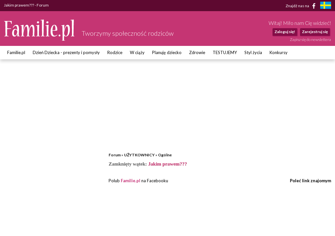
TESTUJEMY (225, 52)
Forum (115, 154)
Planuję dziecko (167, 52)
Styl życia (253, 52)
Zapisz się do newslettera (310, 39)
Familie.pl (16, 52)
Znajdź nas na (302, 6)
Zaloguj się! (284, 31)
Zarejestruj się (315, 31)
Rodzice (114, 52)
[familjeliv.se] (325, 6)
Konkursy (279, 52)
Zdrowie (197, 52)
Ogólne (165, 154)
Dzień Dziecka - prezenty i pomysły (66, 52)
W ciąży (137, 52)
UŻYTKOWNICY (139, 154)
